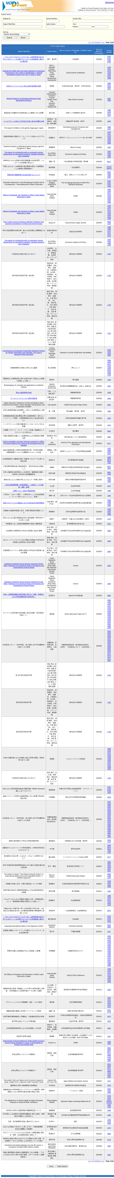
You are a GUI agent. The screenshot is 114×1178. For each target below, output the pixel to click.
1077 (109, 857)
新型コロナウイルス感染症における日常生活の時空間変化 (23, 503)
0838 (109, 222)
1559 (109, 398)
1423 (109, 448)
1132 (109, 1057)
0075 (109, 911)
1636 (109, 818)
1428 (109, 504)
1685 (109, 646)
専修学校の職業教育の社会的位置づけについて (23, 175)
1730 (109, 254)
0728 (109, 1012)
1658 (109, 633)
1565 (109, 1044)
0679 (109, 459)
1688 (109, 826)
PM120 (109, 1101)
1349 (109, 73)
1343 (109, 153)
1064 (109, 174)
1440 (109, 620)
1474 (109, 1081)
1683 (109, 648)
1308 (109, 411)
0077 (109, 443)
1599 (109, 628)
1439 (109, 760)
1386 (109, 491)
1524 (109, 624)
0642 (109, 472)
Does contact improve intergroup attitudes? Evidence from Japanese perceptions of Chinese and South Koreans (23, 223)
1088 (109, 83)
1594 (109, 355)
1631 (109, 631)
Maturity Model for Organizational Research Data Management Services (24, 99)
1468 (109, 227)
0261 (109, 1048)
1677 (109, 653)
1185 (109, 463)
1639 (109, 637)
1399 (109, 1042)
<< (89, 43)
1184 (109, 147)
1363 (109, 496)
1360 (109, 500)
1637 (109, 638)
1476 (109, 425)
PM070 (109, 168)
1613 (109, 454)
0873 (109, 172)
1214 (109, 1036)
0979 (109, 925)
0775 (109, 1053)
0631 (109, 405)
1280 (109, 611)
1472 (109, 234)
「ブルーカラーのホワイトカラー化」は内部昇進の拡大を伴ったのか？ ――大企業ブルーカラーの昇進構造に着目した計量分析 (23, 59)
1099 (109, 876)
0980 (109, 927)
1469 (109, 229)
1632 (109, 804)
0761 (109, 58)
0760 (109, 56)
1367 (109, 177)
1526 (109, 1028)
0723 (109, 1140)
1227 (109, 69)
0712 (109, 1010)
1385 (109, 1110)
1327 (109, 932)
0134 (109, 1099)
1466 (109, 450)
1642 (109, 807)
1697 (109, 661)
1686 (109, 829)
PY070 (109, 167)
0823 (109, 461)
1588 (109, 100)
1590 (109, 1061)
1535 (109, 797)
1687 (109, 644)
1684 (109, 833)
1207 (109, 486)
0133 (109, 1098)
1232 (109, 878)
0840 (109, 478)
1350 (109, 615)
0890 (109, 1055)
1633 (109, 642)
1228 (109, 608)
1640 (109, 811)
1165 (109, 604)
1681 (109, 650)
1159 (109, 224)
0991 (109, 431)
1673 (109, 657)
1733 (109, 519)
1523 (109, 76)
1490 (109, 155)
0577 (109, 1052)
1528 (109, 418)
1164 (109, 67)
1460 (109, 506)
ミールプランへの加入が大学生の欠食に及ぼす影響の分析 (23, 121)
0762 (109, 60)
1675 (109, 655)
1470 (109, 231)
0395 (109, 457)
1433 (109, 891)
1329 (109, 1059)
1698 (109, 837)
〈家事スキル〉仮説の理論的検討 (24, 491)
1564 (109, 990)
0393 (109, 1050)
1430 (109, 619)
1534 (109, 386)
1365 (109, 176)
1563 (109, 566)
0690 (109, 596)
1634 (109, 822)
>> (103, 43)
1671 (109, 659)
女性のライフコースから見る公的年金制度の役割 (23, 86)
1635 (109, 640)
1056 (109, 474)
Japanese (109, 2)
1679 (109, 651)
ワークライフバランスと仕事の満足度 (23, 398)
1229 (109, 481)
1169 (109, 480)
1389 (109, 502)
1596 (109, 1115)
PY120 (109, 1103)
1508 (109, 186)
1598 (109, 78)
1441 (109, 763)
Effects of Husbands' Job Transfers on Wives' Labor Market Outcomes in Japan (23, 196)
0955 (109, 874)
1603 (109, 121)
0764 (109, 184)
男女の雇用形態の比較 (24, 393)
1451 (109, 524)
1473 (109, 236)
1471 (109, 232)
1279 (109, 71)
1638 (109, 815)
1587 (109, 99)
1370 (109, 842)
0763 (109, 62)
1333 (109, 151)
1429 (109, 75)
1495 (109, 157)
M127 (109, 162)
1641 (109, 635)
